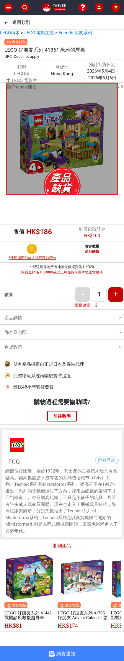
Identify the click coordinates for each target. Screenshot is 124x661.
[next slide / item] (120, 140)
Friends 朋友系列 (75, 32)
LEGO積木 (10, 32)
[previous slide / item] (4, 140)
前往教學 (62, 416)
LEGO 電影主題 (39, 32)
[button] (48, 190)
